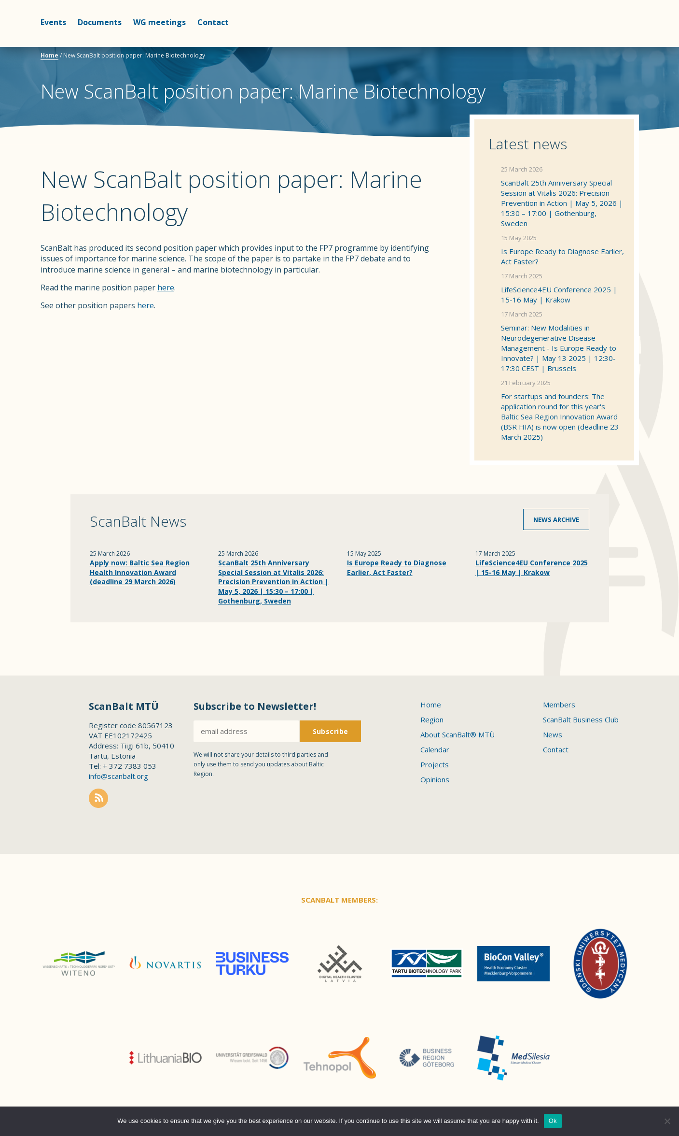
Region (431, 719)
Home (49, 55)
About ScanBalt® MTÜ (457, 734)
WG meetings (159, 22)
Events (53, 22)
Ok (553, 1120)
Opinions (434, 779)
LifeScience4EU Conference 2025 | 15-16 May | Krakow (559, 294)
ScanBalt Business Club (581, 719)
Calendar (434, 749)
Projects (434, 764)
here (165, 287)
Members (559, 704)
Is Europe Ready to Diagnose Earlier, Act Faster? (562, 256)
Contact (213, 22)
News (552, 734)
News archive (556, 519)
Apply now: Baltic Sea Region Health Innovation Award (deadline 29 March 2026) (140, 572)
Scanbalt (615, 46)
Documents (100, 22)
